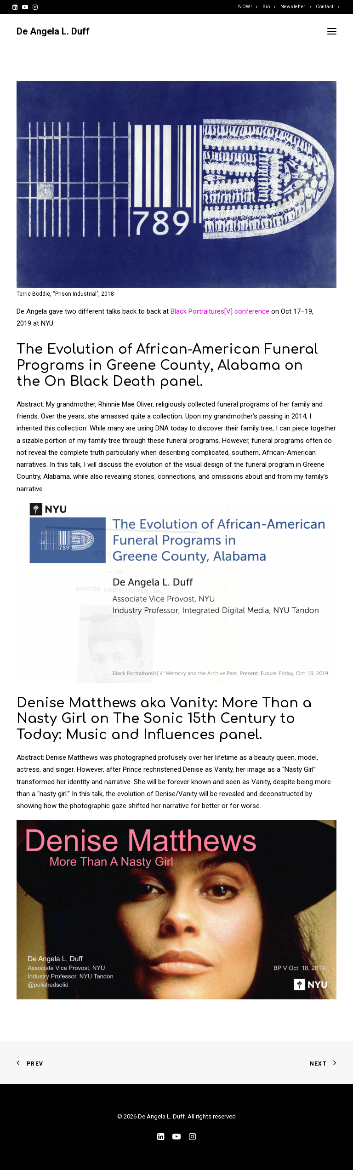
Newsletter (295, 6)
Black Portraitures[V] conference (220, 311)
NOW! (247, 6)
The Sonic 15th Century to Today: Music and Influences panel (156, 726)
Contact (327, 6)
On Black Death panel (122, 381)
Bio (269, 6)
